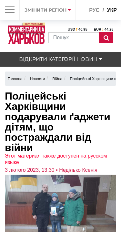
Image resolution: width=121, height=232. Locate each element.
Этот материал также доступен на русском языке (56, 159)
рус (94, 10)
